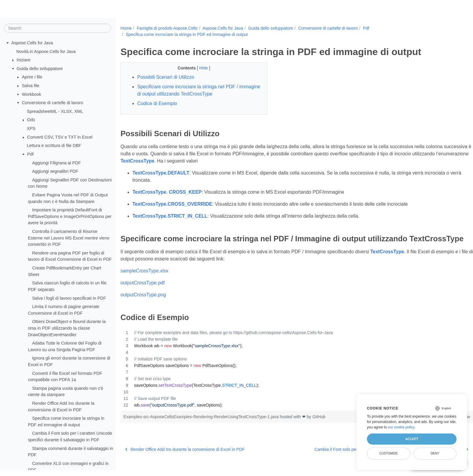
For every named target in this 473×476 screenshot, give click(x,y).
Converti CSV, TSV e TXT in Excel (60, 137)
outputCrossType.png (143, 304)
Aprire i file (32, 77)
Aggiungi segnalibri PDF (55, 171)
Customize (388, 453)
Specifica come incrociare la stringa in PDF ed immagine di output (187, 34)
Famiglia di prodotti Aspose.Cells (167, 28)
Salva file (30, 86)
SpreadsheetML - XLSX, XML (55, 111)
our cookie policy (401, 427)
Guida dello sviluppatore (40, 68)
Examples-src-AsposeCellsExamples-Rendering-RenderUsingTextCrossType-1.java (201, 425)
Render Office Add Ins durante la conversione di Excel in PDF (184, 458)
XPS (31, 128)
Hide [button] (199, 68)
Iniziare (23, 60)
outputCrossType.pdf (142, 292)
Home (125, 28)
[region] (284, 377)
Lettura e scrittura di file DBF (54, 145)
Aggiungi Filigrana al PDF (56, 162)
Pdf (30, 154)
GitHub (318, 425)
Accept (411, 439)
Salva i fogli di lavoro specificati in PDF (69, 298)
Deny (435, 453)
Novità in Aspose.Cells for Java (46, 51)
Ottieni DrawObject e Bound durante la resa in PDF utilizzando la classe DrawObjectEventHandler (66, 328)
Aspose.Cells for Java (32, 43)
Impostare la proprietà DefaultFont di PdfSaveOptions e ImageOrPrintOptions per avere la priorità (69, 216)
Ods (31, 120)
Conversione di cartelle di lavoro (52, 103)
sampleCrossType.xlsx (144, 280)
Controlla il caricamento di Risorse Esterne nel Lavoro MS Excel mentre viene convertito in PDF (68, 238)
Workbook (31, 94)
